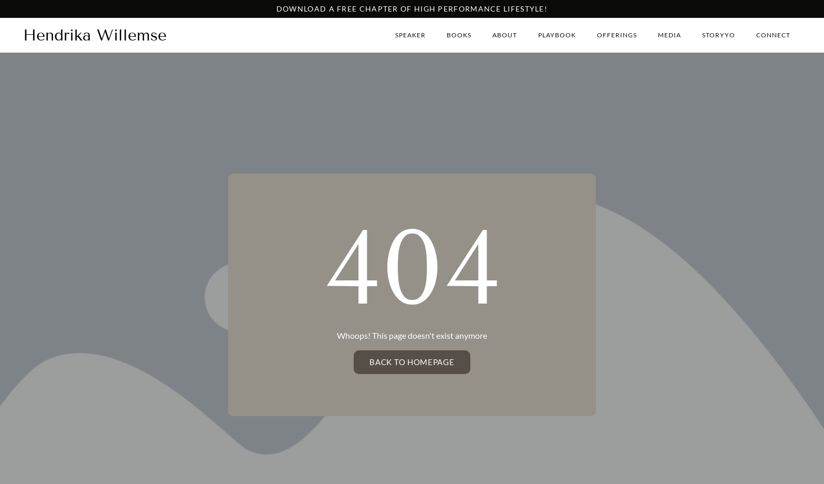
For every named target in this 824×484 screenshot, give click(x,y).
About (504, 35)
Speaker (410, 35)
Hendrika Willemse (95, 35)
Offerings (617, 35)
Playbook (557, 35)
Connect (773, 35)
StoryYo (718, 35)
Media (669, 35)
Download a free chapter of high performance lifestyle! (412, 8)
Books (459, 35)
